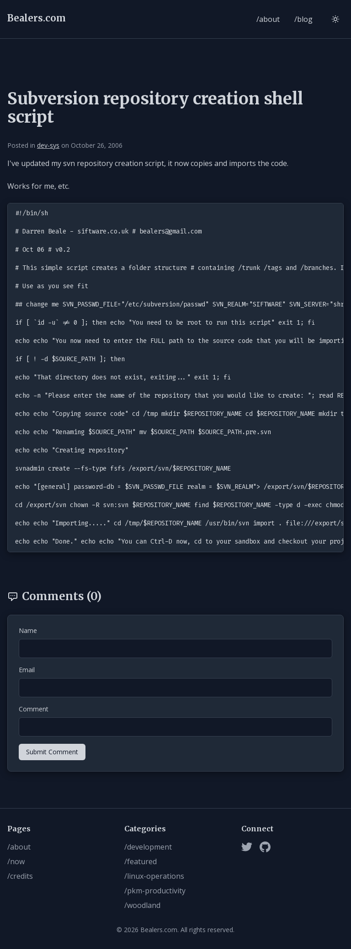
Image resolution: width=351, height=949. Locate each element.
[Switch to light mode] (335, 19)
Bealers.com (36, 18)
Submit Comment (52, 751)
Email (27, 669)
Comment (33, 709)
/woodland (142, 905)
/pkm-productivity (155, 891)
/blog (303, 19)
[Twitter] (246, 846)
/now (16, 861)
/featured (140, 861)
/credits (20, 876)
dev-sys (48, 145)
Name (28, 630)
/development (148, 847)
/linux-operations (154, 876)
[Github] (265, 846)
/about (268, 19)
